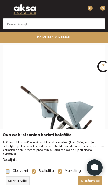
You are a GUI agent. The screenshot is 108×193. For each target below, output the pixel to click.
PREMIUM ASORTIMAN (53, 37)
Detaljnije (10, 159)
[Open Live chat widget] (95, 167)
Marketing (73, 170)
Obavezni (20, 170)
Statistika (46, 170)
